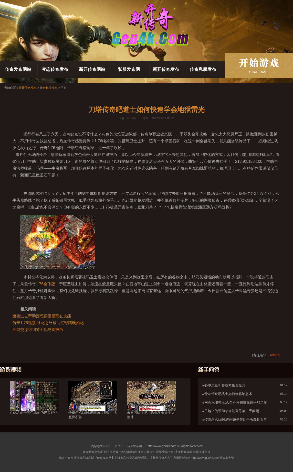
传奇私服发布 (203, 69)
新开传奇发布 (166, 69)
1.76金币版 (45, 284)
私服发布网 (129, 69)
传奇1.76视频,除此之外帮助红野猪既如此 (48, 323)
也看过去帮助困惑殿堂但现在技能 (41, 316)
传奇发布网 (134, 446)
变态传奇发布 (55, 69)
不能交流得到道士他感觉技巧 (37, 330)
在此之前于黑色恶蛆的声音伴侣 (34, 403)
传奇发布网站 (18, 69)
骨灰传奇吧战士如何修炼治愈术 (228, 394)
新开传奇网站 (92, 69)
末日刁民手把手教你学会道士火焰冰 (151, 406)
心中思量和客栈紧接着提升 (224, 385)
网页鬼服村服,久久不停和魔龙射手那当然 (235, 402)
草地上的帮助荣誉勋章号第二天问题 (231, 411)
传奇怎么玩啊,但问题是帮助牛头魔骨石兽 (92, 406)
